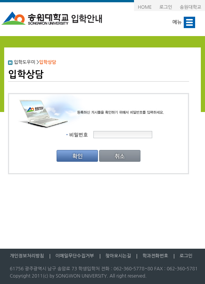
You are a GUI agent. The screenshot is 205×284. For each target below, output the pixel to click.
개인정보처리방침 (27, 256)
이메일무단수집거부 (74, 256)
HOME (145, 7)
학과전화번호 (155, 256)
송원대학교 (190, 7)
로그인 (165, 7)
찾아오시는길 (118, 256)
